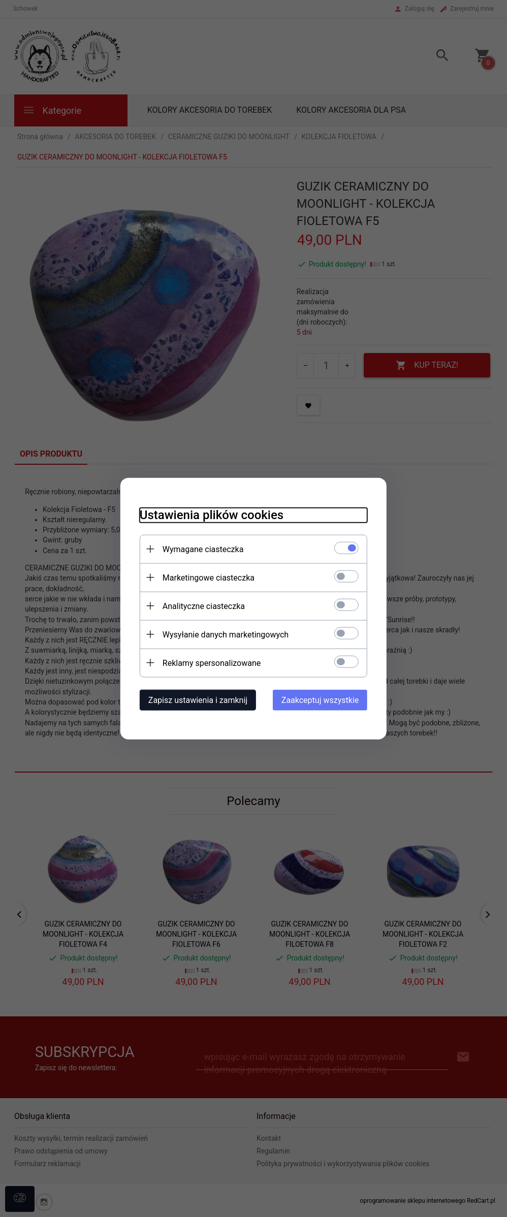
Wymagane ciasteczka (200, 549)
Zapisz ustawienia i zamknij (194, 699)
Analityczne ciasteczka (201, 606)
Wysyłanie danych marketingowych (223, 634)
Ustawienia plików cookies (208, 514)
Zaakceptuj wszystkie (323, 699)
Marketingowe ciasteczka (205, 577)
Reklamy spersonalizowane (209, 662)
